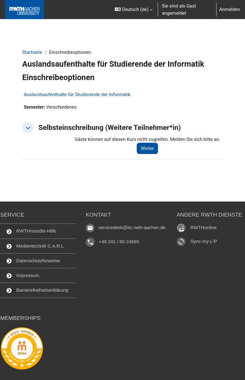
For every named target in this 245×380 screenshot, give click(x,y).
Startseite (32, 52)
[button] (133, 9)
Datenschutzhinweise (33, 261)
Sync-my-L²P (204, 241)
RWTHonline (204, 227)
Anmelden (229, 9)
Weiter (147, 148)
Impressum (23, 275)
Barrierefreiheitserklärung (37, 290)
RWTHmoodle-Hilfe (31, 231)
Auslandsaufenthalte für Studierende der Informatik (77, 94)
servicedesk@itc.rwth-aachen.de (132, 227)
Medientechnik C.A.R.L (35, 246)
